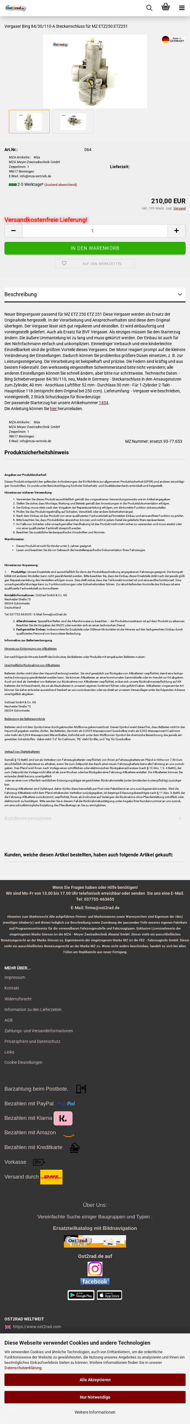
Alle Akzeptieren (95, 1379)
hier (53, 408)
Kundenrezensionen (27, 818)
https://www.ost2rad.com (37, 1326)
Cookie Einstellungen (23, 1062)
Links (9, 1052)
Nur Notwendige (95, 1397)
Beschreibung (20, 294)
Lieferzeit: (120, 166)
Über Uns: (95, 1205)
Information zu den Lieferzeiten (33, 1009)
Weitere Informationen (95, 1412)
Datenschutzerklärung (22, 1368)
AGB (8, 1020)
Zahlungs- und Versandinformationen (38, 1030)
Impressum (14, 977)
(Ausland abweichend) (60, 185)
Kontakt (11, 988)
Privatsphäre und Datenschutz (32, 1041)
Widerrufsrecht (18, 999)
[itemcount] (95, 230)
